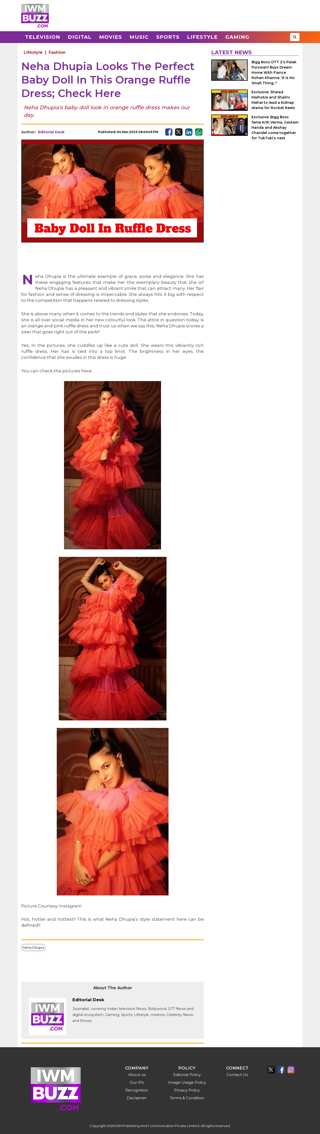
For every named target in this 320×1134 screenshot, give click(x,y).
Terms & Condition (187, 1097)
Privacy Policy (187, 1090)
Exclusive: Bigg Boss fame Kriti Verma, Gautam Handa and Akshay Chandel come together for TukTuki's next (275, 127)
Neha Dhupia (33, 947)
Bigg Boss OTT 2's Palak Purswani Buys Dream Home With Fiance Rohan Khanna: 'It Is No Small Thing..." (274, 72)
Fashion (57, 52)
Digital (80, 37)
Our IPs (137, 1082)
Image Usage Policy (187, 1082)
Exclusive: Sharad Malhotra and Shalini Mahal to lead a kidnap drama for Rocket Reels (273, 100)
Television (42, 37)
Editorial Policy (187, 1074)
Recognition (136, 1090)
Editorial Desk (51, 132)
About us (137, 1074)
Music (139, 37)
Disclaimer (137, 1097)
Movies (110, 37)
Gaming (237, 37)
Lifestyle (202, 37)
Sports (168, 37)
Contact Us (237, 1074)
